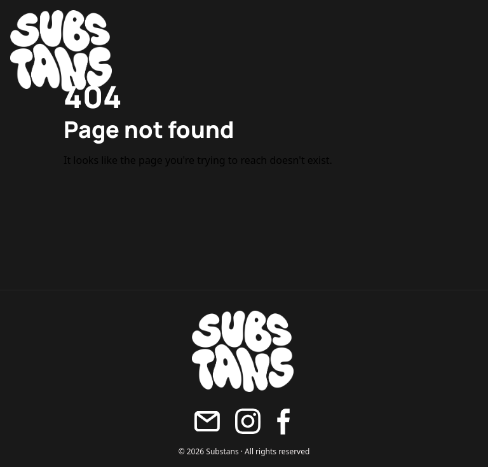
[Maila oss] (207, 421)
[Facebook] (283, 422)
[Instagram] (248, 421)
